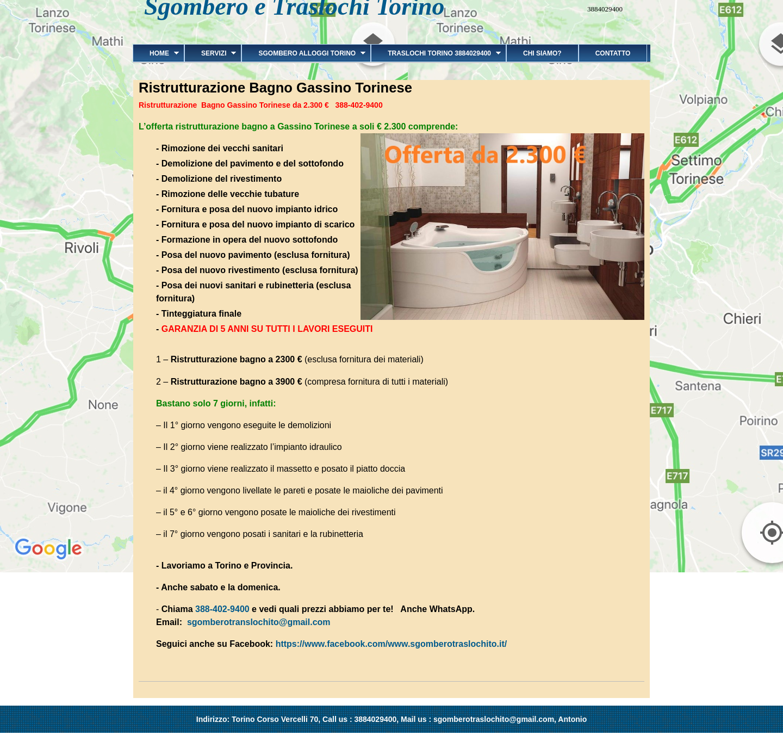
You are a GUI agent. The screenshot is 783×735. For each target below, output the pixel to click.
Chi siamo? (542, 53)
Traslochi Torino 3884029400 (436, 53)
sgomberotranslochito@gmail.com (259, 622)
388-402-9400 (222, 609)
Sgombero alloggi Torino (303, 53)
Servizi (210, 53)
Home (156, 53)
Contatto (613, 53)
